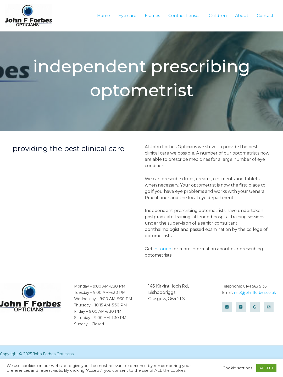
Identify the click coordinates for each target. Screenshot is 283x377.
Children (218, 15)
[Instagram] (241, 307)
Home (103, 15)
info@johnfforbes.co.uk (255, 292)
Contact (265, 15)
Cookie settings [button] (237, 368)
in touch (162, 248)
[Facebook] (227, 307)
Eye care (127, 15)
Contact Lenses (184, 15)
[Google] (255, 307)
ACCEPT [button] (266, 368)
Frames (152, 15)
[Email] (269, 307)
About (241, 15)
